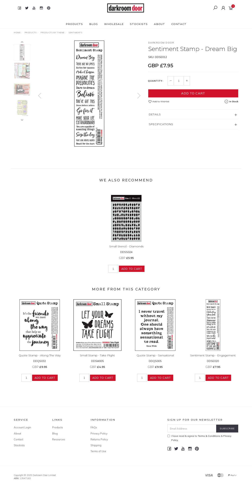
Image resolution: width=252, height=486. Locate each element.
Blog (93, 24)
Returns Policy (99, 439)
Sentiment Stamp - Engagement (213, 358)
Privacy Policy (99, 433)
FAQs (94, 427)
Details (155, 114)
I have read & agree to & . (199, 438)
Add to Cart (193, 93)
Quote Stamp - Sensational (155, 358)
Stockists (139, 24)
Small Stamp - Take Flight (97, 358)
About (159, 24)
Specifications (161, 124)
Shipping (96, 445)
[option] (89, 94)
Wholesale (114, 24)
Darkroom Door (161, 42)
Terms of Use (98, 451)
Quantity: (155, 81)
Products (74, 24)
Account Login (22, 427)
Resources (58, 439)
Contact (178, 24)
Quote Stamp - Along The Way (40, 358)
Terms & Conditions (209, 435)
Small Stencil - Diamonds (126, 249)
